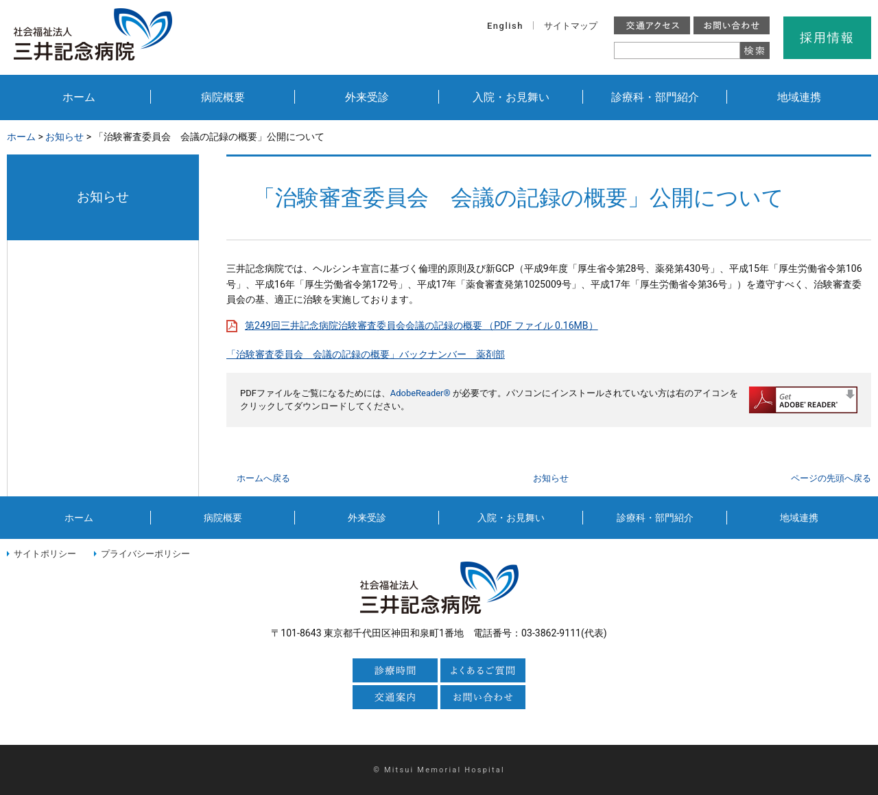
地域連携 (799, 97)
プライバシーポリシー (145, 554)
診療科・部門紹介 (655, 97)
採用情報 (827, 37)
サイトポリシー (45, 554)
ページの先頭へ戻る (831, 478)
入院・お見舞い (511, 97)
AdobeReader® (420, 393)
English (505, 26)
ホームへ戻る (263, 478)
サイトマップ (570, 26)
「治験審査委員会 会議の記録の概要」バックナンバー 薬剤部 (365, 354)
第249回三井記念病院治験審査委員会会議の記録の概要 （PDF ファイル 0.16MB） (421, 325)
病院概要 (223, 97)
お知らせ (64, 136)
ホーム (78, 97)
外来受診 (367, 97)
